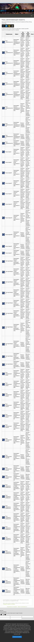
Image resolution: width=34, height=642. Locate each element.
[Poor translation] (5, 615)
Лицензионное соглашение (12, 606)
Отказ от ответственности (22, 606)
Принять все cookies (17, 636)
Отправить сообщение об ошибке (9, 604)
